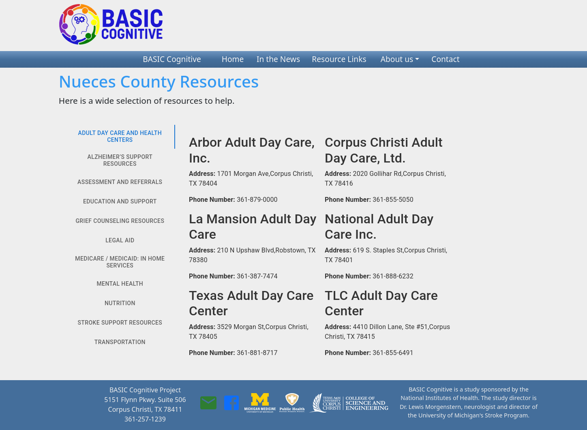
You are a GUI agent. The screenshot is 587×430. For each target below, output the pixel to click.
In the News (278, 58)
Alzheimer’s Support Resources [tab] (120, 161)
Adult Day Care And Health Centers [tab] (120, 137)
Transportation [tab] (120, 342)
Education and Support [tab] (120, 202)
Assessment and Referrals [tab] (120, 182)
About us (397, 58)
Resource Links (339, 58)
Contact (445, 58)
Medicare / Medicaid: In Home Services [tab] (120, 262)
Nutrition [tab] (120, 303)
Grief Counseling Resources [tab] (120, 221)
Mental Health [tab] (120, 284)
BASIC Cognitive (172, 58)
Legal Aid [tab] (120, 240)
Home (233, 58)
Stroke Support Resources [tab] (120, 323)
